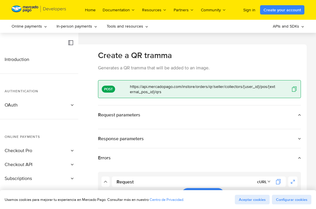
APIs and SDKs (288, 26)
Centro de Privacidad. (167, 199)
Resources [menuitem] (154, 10)
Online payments (29, 26)
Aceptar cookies (252, 199)
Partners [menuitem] (184, 10)
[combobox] (264, 182)
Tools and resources (127, 26)
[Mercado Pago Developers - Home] (39, 10)
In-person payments (77, 26)
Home (90, 10)
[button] (71, 43)
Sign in (249, 10)
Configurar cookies (291, 199)
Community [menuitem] (213, 10)
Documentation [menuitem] (119, 10)
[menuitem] (29, 26)
